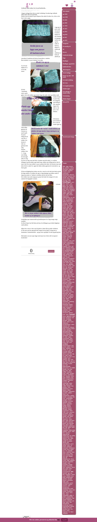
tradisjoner (68, 348)
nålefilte (65, 269)
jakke (69, 351)
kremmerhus (70, 496)
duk (66, 427)
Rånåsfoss (70, 380)
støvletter (65, 473)
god (72, 246)
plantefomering (66, 332)
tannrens (65, 485)
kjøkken (65, 390)
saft (72, 351)
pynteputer (69, 307)
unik (68, 193)
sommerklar (66, 240)
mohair (68, 308)
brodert (64, 349)
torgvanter (71, 412)
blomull (64, 416)
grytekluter (65, 204)
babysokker (72, 420)
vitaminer (68, 376)
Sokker (64, 238)
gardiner (72, 373)
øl (72, 253)
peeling (70, 225)
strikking (65, 255)
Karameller (65, 413)
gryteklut (65, 392)
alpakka (71, 264)
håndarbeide (72, 426)
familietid (69, 372)
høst (74, 225)
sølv (68, 177)
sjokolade (70, 297)
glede (71, 193)
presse (72, 443)
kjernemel (65, 461)
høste (67, 456)
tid (63, 275)
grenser (70, 408)
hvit (71, 233)
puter (64, 189)
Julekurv (65, 218)
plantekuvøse (66, 233)
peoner (68, 291)
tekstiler (65, 397)
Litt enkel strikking (68, 80)
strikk (67, 194)
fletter (64, 186)
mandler (70, 203)
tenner (70, 419)
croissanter (70, 255)
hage (64, 317)
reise (68, 190)
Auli (70, 238)
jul (70, 435)
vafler (69, 485)
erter (70, 204)
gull (71, 369)
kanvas (69, 402)
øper (71, 287)
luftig (64, 477)
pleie (68, 239)
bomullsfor (68, 474)
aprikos (71, 186)
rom (71, 473)
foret (74, 176)
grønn (64, 342)
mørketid (67, 247)
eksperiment (66, 221)
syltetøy (64, 445)
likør (64, 494)
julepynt (65, 480)
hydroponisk (66, 290)
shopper (65, 192)
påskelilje (70, 450)
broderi (71, 194)
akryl (70, 417)
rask (67, 394)
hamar (64, 280)
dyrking (70, 464)
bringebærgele (69, 477)
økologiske (65, 363)
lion (68, 423)
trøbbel (67, 219)
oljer (70, 293)
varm (64, 285)
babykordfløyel (66, 286)
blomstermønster (67, 345)
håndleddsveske (66, 459)
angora (71, 262)
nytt (64, 355)
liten (64, 432)
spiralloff (65, 170)
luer (66, 276)
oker (69, 428)
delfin (73, 431)
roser (67, 185)
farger (67, 468)
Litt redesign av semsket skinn (67, 92)
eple (73, 218)
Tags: (73, 498)
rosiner (70, 310)
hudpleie (70, 352)
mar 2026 (65, 17)
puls (64, 427)
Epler (71, 338)
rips (64, 167)
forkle (64, 328)
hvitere (64, 253)
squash (71, 424)
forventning (65, 261)
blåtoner (72, 327)
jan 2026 (65, 23)
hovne (64, 454)
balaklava (72, 177)
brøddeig (71, 335)
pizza (70, 290)
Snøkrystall (65, 208)
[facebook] (27, 4)
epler (66, 336)
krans (70, 489)
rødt (72, 332)
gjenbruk (65, 408)
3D (63, 49)
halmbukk (65, 470)
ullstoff (64, 442)
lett (70, 210)
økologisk (69, 330)
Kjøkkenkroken (67, 66)
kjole (73, 316)
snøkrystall (65, 187)
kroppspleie (65, 430)
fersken (70, 223)
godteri (64, 423)
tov (74, 360)
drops (64, 502)
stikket (64, 193)
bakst (73, 452)
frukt (69, 463)
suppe (64, 481)
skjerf (64, 201)
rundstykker (72, 391)
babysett (65, 265)
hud (64, 421)
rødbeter (69, 280)
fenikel (64, 330)
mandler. (65, 463)
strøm (64, 377)
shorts (71, 211)
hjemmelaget (66, 174)
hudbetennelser (66, 197)
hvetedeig (65, 351)
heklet (69, 228)
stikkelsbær (65, 323)
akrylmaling (70, 205)
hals (72, 269)
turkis (72, 376)
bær (71, 354)
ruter (64, 398)
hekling (71, 456)
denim (73, 276)
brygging (70, 218)
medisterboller (66, 437)
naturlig (65, 509)
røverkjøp (69, 397)
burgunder (65, 513)
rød (68, 238)
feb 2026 (65, 20)
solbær (67, 373)
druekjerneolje (66, 488)
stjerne (70, 413)
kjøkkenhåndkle (66, 366)
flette (64, 289)
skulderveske (66, 435)
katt (64, 450)
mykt (64, 219)
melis (64, 223)
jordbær (69, 405)
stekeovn (65, 438)
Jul (72, 228)
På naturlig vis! (67, 46)
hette (67, 412)
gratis (71, 483)
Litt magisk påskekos (68, 85)
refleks (71, 410)
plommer (69, 500)
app (69, 473)
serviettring (72, 362)
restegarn (65, 399)
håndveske (69, 499)
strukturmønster (70, 243)
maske (72, 321)
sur (69, 511)
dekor (69, 427)
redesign (65, 358)
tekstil (64, 278)
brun (73, 356)
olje (66, 267)
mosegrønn (68, 317)
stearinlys (69, 283)
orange (64, 271)
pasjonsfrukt (66, 410)
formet (71, 388)
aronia (68, 269)
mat (69, 294)
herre (72, 476)
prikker (68, 347)
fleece (64, 249)
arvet (67, 453)
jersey (64, 334)
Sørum (67, 492)
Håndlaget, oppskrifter (69, 63)
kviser (64, 453)
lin (69, 303)
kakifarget (65, 226)
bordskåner (70, 491)
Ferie (68, 235)
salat (64, 456)
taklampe (72, 190)
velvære (72, 167)
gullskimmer (66, 388)
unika (70, 495)
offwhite (65, 406)
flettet (64, 378)
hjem (66, 360)
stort (69, 438)
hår (63, 276)
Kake (64, 314)
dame (64, 319)
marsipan (65, 409)
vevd (71, 183)
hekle (73, 367)
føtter (68, 509)
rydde (64, 200)
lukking (68, 254)
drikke (64, 300)
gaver (73, 182)
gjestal (64, 178)
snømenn (65, 359)
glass (64, 420)
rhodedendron (66, 483)
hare (64, 498)
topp (67, 166)
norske (72, 247)
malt (66, 275)
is (73, 495)
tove (72, 509)
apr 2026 (65, 14)
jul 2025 (65, 37)
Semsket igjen (66, 88)
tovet (72, 275)
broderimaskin (66, 506)
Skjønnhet (67, 244)
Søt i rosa (65, 83)
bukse (67, 298)
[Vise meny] (74, 1)
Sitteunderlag (66, 503)
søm (72, 471)
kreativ (64, 205)
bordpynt (65, 352)
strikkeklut (65, 426)
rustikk (73, 249)
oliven (64, 354)
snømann (65, 325)
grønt (64, 262)
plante (67, 384)
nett (72, 210)
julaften (64, 465)
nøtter (69, 358)
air (70, 298)
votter (67, 494)
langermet (71, 169)
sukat (68, 211)
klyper (67, 424)
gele (68, 271)
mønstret (70, 339)
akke (69, 275)
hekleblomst (68, 498)
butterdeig (69, 465)
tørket (73, 427)
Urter (70, 342)
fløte (64, 474)
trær (66, 297)
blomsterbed (66, 196)
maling (73, 435)
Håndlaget (65, 61)
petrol (71, 294)
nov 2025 (65, 25)
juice (64, 198)
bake (66, 355)
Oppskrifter (65, 301)
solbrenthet (65, 391)
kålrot (70, 468)
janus (64, 185)
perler (68, 172)
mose (73, 489)
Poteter (68, 201)
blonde (67, 341)
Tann (67, 272)
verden (64, 308)
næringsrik (72, 189)
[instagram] (27, 6)
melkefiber (65, 310)
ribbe (70, 370)
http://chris (65, 370)
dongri (64, 215)
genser (64, 214)
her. (58, 519)
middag (72, 395)
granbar (71, 304)
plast (70, 356)
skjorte (64, 321)
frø (71, 197)
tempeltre (72, 460)
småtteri (70, 484)
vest (66, 450)
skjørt (64, 307)
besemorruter (66, 487)
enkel (64, 257)
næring (72, 291)
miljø (64, 384)
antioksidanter (66, 327)
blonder (71, 166)
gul (72, 360)
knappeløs (65, 246)
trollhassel (65, 260)
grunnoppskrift (66, 471)
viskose (68, 476)
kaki (72, 345)
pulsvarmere (66, 367)
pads (67, 481)
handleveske (70, 415)
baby (68, 214)
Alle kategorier (67, 69)
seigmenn (71, 296)
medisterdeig (71, 282)
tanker (72, 324)
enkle (30, 11)
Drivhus (71, 217)
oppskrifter (69, 403)
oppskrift (69, 316)
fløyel (72, 511)
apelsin (73, 474)
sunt (64, 247)
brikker (73, 328)
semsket (65, 236)
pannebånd (65, 229)
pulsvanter (65, 268)
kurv (69, 325)
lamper (72, 178)
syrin (70, 349)
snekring (65, 176)
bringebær (65, 380)
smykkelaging (69, 398)
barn (64, 194)
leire (72, 377)
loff (63, 417)
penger (64, 496)
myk (67, 264)
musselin (70, 478)
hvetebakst (65, 464)
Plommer (65, 415)
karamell (68, 328)
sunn (69, 359)
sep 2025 (65, 31)
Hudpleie (65, 431)
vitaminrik (69, 192)
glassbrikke (65, 293)
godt (68, 442)
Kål (72, 454)
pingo (64, 232)
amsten (71, 271)
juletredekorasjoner (67, 331)
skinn (64, 362)
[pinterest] (32, 4)
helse (64, 183)
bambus (68, 178)
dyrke (67, 189)
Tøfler (24, 11)
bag (63, 360)
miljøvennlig (72, 430)
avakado (65, 172)
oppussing (65, 282)
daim (64, 264)
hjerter (64, 403)
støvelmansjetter (67, 324)
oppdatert (65, 402)
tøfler (64, 341)
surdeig (64, 356)
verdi (73, 265)
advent (73, 467)
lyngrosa (65, 374)
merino (72, 274)
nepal (70, 208)
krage (64, 373)
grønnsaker (70, 267)
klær (67, 223)
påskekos (65, 478)
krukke (70, 268)
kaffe (71, 214)
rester (66, 417)
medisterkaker (69, 200)
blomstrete (65, 339)
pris (74, 197)
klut (64, 267)
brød (68, 274)
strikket (28, 11)
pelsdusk (65, 387)
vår (71, 445)
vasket (70, 453)
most (64, 376)
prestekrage (65, 505)
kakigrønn (68, 467)
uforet (71, 251)
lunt (71, 207)
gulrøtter (67, 167)
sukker (70, 279)
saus (64, 365)
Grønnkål (65, 231)
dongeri (64, 211)
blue (71, 502)
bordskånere (72, 448)
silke (64, 166)
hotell (67, 262)
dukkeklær (70, 461)
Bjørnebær (65, 258)
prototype (70, 401)
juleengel (65, 320)
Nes (63, 336)
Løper (64, 243)
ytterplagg (68, 319)
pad (70, 367)
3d (72, 349)
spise (73, 240)
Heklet (72, 449)
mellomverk (66, 507)
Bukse (67, 502)
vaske (73, 231)
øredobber (70, 170)
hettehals (68, 454)
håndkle (65, 369)
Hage (64, 58)
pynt (70, 289)
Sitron (72, 459)
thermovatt (65, 312)
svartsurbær (66, 305)
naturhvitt (71, 187)
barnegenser (72, 258)
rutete (69, 387)
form (70, 240)
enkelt (64, 394)
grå (68, 356)
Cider (72, 359)
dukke (68, 321)
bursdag (65, 311)
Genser (69, 431)
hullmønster (66, 222)
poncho (64, 347)
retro (70, 229)
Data (64, 424)
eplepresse (70, 198)
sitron (69, 470)
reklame (70, 320)
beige (67, 420)
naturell (65, 499)
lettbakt (72, 506)
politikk (68, 278)
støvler (64, 239)
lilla (73, 354)
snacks (64, 235)
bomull (72, 314)
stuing (64, 476)
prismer (65, 228)
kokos (68, 311)
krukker (65, 190)
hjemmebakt (69, 334)
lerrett (68, 449)
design (71, 232)
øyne (73, 317)
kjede (68, 212)
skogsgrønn (65, 335)
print (71, 235)
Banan (64, 316)
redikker (70, 392)
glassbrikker (70, 242)
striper (68, 510)
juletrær (65, 500)
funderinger (65, 489)
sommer (70, 409)
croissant (65, 428)
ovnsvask (65, 294)
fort (64, 287)
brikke (64, 296)
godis (66, 421)
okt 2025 (65, 28)
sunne (73, 261)
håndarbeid (65, 304)
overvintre (65, 484)
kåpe (64, 348)
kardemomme (70, 215)
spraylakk (65, 180)
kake (71, 384)
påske (68, 207)
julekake (71, 312)
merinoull (70, 226)
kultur (64, 452)
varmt (67, 354)
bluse (72, 201)
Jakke (71, 438)
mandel (64, 441)
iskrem (71, 305)
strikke (64, 372)
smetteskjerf (70, 374)
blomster (72, 174)
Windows (68, 377)
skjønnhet (68, 249)
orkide (64, 272)
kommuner (65, 279)
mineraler (70, 421)
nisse (68, 186)
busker (67, 183)
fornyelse (65, 381)
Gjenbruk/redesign (68, 55)
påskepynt (69, 446)
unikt (64, 298)
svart (72, 347)
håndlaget (67, 182)
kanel (71, 488)
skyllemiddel (66, 495)
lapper (69, 336)
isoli (64, 297)
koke (72, 386)
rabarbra (68, 432)
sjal (71, 254)
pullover (65, 274)
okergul (64, 177)
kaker (64, 291)
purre (67, 362)
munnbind (69, 253)
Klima (68, 300)
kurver (70, 222)
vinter (68, 445)
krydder (70, 363)
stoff (66, 365)
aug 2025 (65, 34)
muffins (67, 217)
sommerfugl (65, 383)
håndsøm (67, 287)
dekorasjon (65, 169)
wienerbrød (65, 173)
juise (64, 492)
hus (73, 279)
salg (68, 416)
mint (67, 342)
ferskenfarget (66, 338)
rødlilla (64, 386)
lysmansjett (65, 448)
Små (64, 468)
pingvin (70, 231)
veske (64, 412)
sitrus (70, 507)
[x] (29, 4)
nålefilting (71, 301)
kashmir (65, 242)
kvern (72, 286)
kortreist (71, 221)
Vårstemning (66, 96)
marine (64, 207)
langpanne (65, 511)
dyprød (69, 406)
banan (64, 510)
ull (68, 381)
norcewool (65, 303)
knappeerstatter (70, 378)
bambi (70, 439)
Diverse (65, 52)
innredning (70, 480)
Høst (69, 360)
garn (70, 261)
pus (73, 500)
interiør (69, 265)
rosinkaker (68, 285)
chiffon (71, 416)
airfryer (71, 185)
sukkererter (65, 419)
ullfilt (69, 180)
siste (64, 225)
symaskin (65, 203)
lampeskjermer (66, 443)
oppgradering (66, 434)
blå (70, 212)
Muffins (69, 386)
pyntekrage (71, 260)
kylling (64, 405)
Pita (67, 198)
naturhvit (68, 452)
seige (64, 457)
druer (73, 212)
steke (66, 225)
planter (70, 355)
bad (67, 296)
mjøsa (67, 314)
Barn (71, 437)
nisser (69, 246)
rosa (68, 369)
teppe (67, 289)
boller (71, 272)
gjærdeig (71, 423)
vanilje (64, 212)
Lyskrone (70, 176)
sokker (26, 11)
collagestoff (65, 439)
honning (65, 283)
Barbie (69, 276)
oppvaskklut (66, 210)
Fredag (64, 449)
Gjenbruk (69, 236)
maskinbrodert (66, 395)
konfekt (64, 491)
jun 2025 (65, 40)
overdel (68, 257)
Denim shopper (67, 98)
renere (71, 492)
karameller (69, 441)
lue (66, 457)
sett (63, 217)
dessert (69, 399)
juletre (67, 232)
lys (67, 349)
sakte (64, 467)
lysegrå (64, 446)
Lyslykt (64, 460)
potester (71, 505)
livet (74, 397)
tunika (70, 383)
